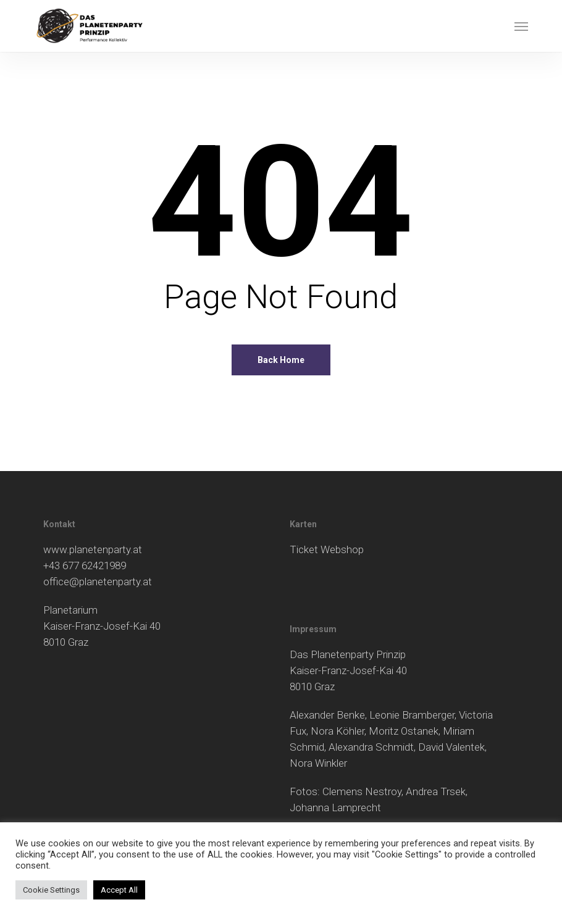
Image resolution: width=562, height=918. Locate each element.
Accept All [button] (119, 890)
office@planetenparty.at (97, 581)
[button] (521, 26)
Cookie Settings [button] (51, 890)
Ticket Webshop (327, 549)
